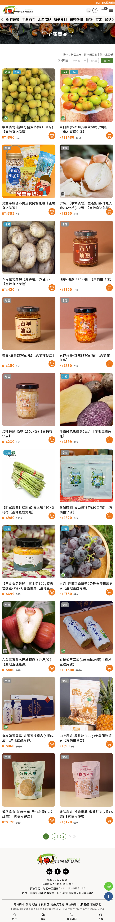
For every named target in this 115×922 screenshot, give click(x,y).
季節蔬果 (12, 19)
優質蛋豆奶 (94, 19)
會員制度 (43, 904)
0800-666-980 (64, 884)
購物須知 (71, 904)
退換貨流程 (57, 904)
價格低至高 (90, 55)
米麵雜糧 (76, 19)
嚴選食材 (60, 19)
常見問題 (31, 904)
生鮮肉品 (28, 19)
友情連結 (83, 904)
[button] (113, 19)
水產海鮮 (44, 19)
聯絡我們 (95, 904)
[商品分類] (111, 10)
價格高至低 (106, 55)
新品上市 (76, 55)
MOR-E (101, 909)
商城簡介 (19, 904)
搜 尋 (107, 61)
